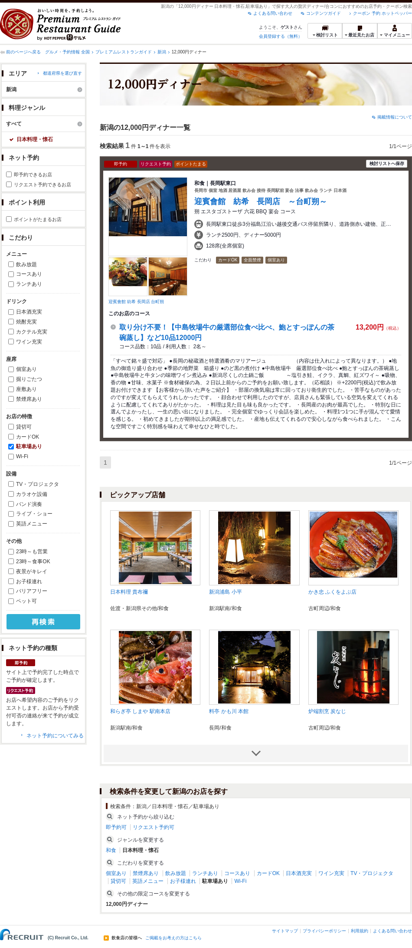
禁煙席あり (29, 399)
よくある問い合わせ (272, 13)
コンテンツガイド (323, 13)
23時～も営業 (32, 551)
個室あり (26, 369)
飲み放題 (26, 264)
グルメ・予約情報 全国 (67, 52)
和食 (111, 850)
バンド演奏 (29, 504)
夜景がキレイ (31, 571)
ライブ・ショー (34, 514)
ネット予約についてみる (55, 736)
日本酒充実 (29, 312)
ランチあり (29, 284)
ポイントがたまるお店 (38, 219)
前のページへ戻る (23, 52)
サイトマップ (285, 930)
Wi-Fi (22, 456)
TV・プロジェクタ (37, 484)
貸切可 (24, 427)
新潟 (161, 52)
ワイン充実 (29, 342)
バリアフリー (31, 591)
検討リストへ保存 (386, 163)
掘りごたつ (29, 379)
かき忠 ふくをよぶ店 (332, 592)
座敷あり (26, 389)
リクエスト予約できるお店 (42, 184)
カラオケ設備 (31, 494)
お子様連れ (29, 581)
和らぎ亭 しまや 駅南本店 (140, 711)
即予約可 (116, 827)
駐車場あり (29, 446)
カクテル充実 (31, 332)
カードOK (27, 437)
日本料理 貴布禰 (129, 592)
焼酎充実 (26, 322)
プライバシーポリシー (324, 930)
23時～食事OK (33, 561)
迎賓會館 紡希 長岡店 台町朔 (136, 301)
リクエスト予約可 (153, 827)
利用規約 (359, 930)
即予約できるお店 (33, 174)
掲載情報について (394, 117)
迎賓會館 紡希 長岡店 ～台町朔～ (260, 201)
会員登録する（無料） (280, 36)
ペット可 (26, 601)
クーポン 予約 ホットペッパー (382, 13)
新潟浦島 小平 (225, 592)
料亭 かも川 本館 (229, 711)
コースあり (29, 274)
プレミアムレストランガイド (123, 52)
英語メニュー (31, 524)
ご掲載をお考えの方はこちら (173, 938)
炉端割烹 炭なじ (327, 711)
